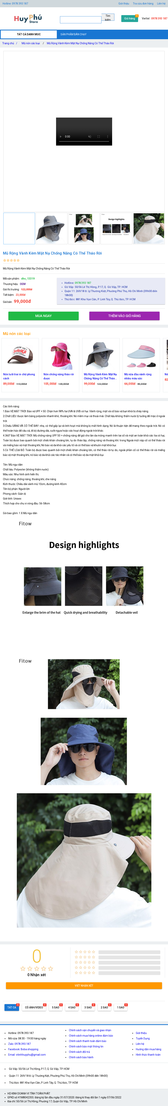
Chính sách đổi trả (79, 1051)
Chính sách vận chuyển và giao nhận (90, 1030)
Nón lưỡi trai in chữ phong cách (24, 376)
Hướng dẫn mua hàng (148, 1049)
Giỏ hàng (129, 18)
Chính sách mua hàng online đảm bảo (91, 1035)
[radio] (23, 968)
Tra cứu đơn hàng (143, 3)
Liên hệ (161, 3)
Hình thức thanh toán (148, 1054)
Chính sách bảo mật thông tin (86, 1046)
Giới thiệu (123, 3)
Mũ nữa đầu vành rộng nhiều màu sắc (142, 376)
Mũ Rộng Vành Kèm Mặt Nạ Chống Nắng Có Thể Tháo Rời (80, 43)
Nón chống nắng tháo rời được (63, 376)
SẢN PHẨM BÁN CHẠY (74, 34)
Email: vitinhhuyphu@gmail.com (27, 1054)
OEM (23, 284)
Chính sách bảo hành (81, 1057)
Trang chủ (10, 43)
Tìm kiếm (108, 17)
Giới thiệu (141, 1033)
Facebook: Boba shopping (23, 1049)
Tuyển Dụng (143, 1038)
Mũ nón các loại (31, 43)
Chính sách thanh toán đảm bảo (87, 1041)
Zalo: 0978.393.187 (19, 1043)
